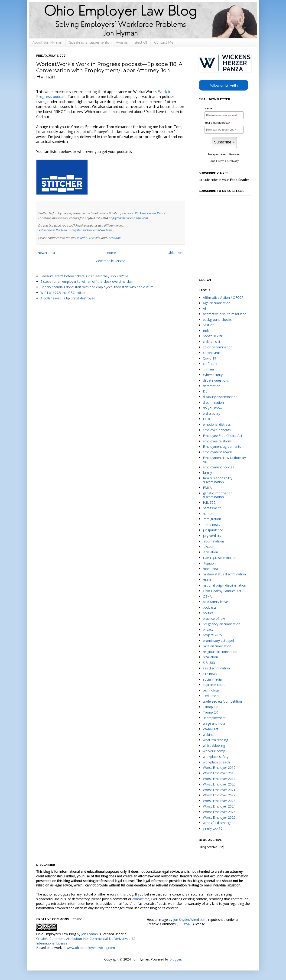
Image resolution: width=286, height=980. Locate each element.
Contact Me (163, 42)
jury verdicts (212, 535)
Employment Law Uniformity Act (224, 459)
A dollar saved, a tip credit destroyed (67, 298)
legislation (210, 552)
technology (211, 690)
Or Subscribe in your (224, 180)
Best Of (141, 42)
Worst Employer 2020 (219, 784)
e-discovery (211, 413)
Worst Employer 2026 (219, 817)
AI (204, 308)
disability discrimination (220, 397)
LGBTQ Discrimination (220, 557)
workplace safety (215, 756)
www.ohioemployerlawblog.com (91, 947)
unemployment (214, 718)
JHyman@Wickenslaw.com (130, 218)
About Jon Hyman (47, 42)
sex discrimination (216, 668)
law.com (209, 546)
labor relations (213, 541)
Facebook (113, 238)
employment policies (218, 467)
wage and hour (214, 723)
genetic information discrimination (217, 495)
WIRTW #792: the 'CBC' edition (63, 292)
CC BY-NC (185, 924)
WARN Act (210, 729)
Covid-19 (209, 358)
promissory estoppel (218, 640)
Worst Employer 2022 (219, 795)
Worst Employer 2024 (219, 806)
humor (208, 513)
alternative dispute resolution (225, 314)
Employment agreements (222, 446)
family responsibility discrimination (217, 480)
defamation (211, 386)
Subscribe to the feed (52, 230)
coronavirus (212, 352)
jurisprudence (213, 530)
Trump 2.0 (210, 712)
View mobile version (111, 261)
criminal (208, 369)
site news (210, 674)
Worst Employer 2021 (219, 790)
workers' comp (214, 751)
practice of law (214, 618)
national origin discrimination (224, 585)
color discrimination (217, 347)
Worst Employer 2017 (219, 767)
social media (212, 679)
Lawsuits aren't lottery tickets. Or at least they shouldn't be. (84, 276)
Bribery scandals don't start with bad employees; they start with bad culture (96, 287)
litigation (209, 563)
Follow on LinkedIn (223, 85)
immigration (212, 519)
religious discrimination (220, 651)
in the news (211, 524)
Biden (207, 330)
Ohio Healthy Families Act (222, 591)
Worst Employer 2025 (219, 812)
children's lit (211, 341)
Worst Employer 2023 (219, 800)
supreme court (214, 684)
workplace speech (216, 762)
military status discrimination (224, 574)
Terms (222, 160)
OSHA (207, 596)
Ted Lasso (211, 696)
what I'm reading (215, 740)
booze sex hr (212, 336)
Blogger (175, 959)
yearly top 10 (212, 828)
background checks (217, 319)
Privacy (234, 160)
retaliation (210, 657)
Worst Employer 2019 (219, 778)
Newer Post (46, 252)
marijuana (210, 569)
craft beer (210, 363)
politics (208, 613)
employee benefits (217, 430)
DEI (205, 391)
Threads (94, 238)
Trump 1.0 (210, 707)
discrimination (213, 402)
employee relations (217, 441)
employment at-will (217, 452)
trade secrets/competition (222, 701)
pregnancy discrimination (221, 624)
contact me (141, 899)
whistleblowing (214, 745)
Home (111, 252)
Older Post (176, 252)
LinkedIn (81, 238)
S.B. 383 (209, 662)
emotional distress (217, 424)
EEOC (207, 419)
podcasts (210, 607)
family (207, 472)
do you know (212, 408)
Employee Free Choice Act (222, 435)
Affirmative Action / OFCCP (223, 297)
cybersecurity (213, 375)
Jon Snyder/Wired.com (189, 919)
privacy (208, 629)
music (207, 580)
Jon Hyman (89, 934)
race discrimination (217, 646)
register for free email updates (91, 230)
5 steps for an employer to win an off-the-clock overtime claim (87, 281)
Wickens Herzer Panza (150, 213)
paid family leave (215, 602)
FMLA (207, 487)
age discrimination (216, 303)
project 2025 (212, 635)
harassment (212, 508)
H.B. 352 (209, 502)
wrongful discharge (217, 823)
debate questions (216, 380)
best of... (209, 325)
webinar (209, 734)
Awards (122, 42)
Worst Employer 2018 (219, 773)
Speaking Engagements (89, 42)
